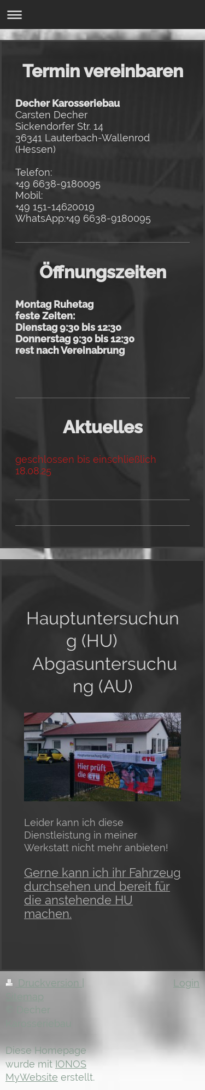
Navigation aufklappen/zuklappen (102, 14)
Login (186, 983)
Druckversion (43, 983)
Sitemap (24, 996)
